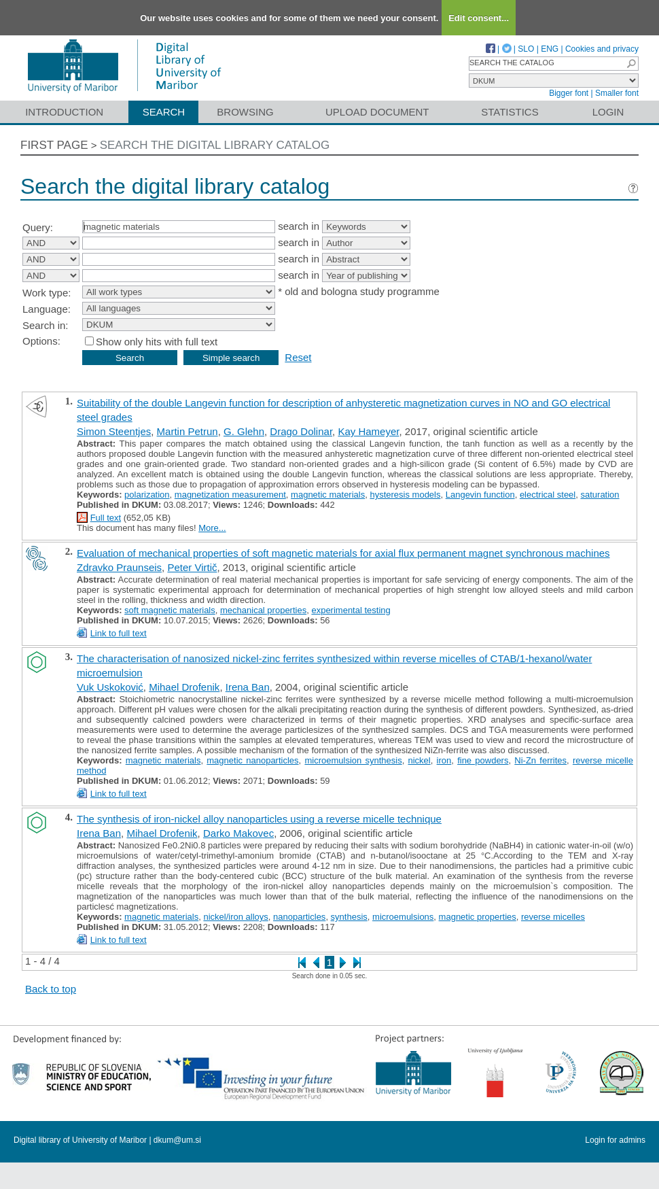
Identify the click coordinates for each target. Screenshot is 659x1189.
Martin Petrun (187, 431)
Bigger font (568, 93)
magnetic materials (328, 494)
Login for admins (615, 1140)
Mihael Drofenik (184, 687)
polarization (147, 494)
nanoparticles (299, 917)
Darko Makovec (238, 833)
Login (608, 112)
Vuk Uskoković (110, 687)
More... (212, 528)
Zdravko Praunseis (119, 567)
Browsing (245, 112)
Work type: (46, 292)
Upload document (377, 112)
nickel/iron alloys (235, 917)
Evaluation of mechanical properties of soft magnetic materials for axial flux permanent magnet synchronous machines (343, 553)
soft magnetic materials (169, 610)
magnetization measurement (230, 494)
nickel (419, 760)
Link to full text (118, 633)
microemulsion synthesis (353, 760)
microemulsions (402, 917)
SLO (526, 49)
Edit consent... (478, 18)
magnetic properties (477, 917)
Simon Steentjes (114, 431)
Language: (46, 309)
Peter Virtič (192, 567)
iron (444, 760)
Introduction (64, 112)
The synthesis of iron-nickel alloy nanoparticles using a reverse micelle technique (259, 819)
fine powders (482, 760)
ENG (549, 49)
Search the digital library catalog (215, 145)
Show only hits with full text (156, 341)
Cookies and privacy (602, 49)
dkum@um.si (177, 1140)
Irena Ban (248, 687)
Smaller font (617, 93)
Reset (298, 357)
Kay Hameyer (368, 431)
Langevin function (480, 494)
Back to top (50, 989)
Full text (106, 518)
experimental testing (350, 610)
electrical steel (547, 494)
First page (54, 145)
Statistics (509, 112)
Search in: (45, 325)
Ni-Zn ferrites (540, 760)
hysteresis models (405, 494)
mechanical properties (263, 610)
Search (164, 112)
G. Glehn (244, 431)
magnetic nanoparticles (252, 760)
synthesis (349, 917)
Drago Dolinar (301, 431)
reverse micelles (553, 917)
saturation (599, 494)
